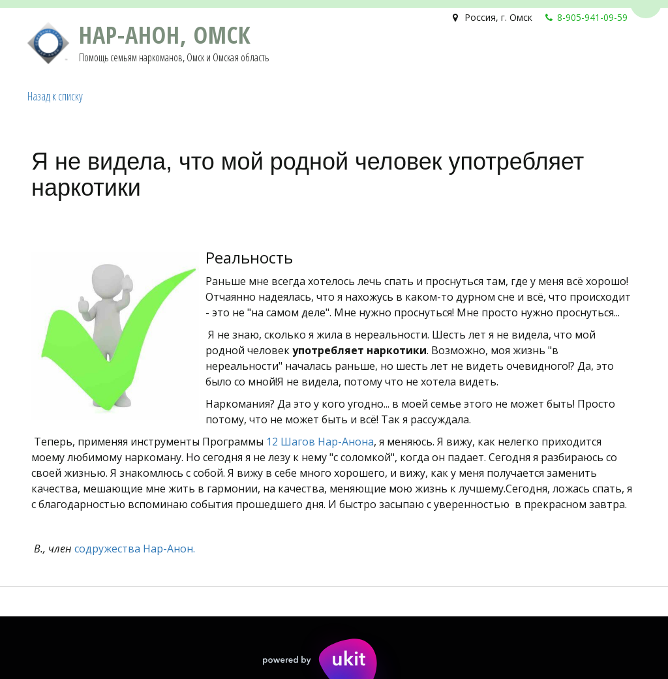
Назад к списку (55, 96)
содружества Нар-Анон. (134, 548)
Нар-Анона (346, 441)
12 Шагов (290, 441)
